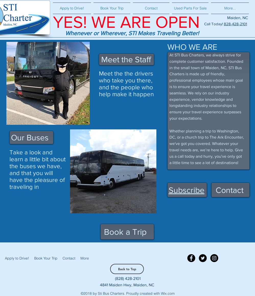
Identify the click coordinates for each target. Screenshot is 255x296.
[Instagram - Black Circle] (214, 258)
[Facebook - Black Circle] (191, 258)
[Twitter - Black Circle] (203, 258)
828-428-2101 (235, 24)
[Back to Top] (127, 269)
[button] (186, 190)
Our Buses (30, 137)
